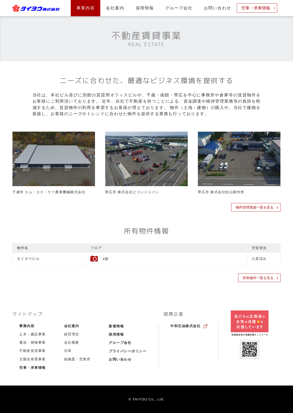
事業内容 (85, 8)
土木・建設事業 (32, 334)
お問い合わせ (217, 8)
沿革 (68, 351)
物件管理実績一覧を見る (257, 207)
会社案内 (115, 8)
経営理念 (71, 334)
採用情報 (145, 8)
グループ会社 (179, 8)
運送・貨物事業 (32, 342)
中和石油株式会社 (185, 326)
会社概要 (71, 342)
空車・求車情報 (255, 8)
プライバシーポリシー (127, 351)
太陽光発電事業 (32, 359)
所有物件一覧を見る (260, 278)
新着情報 (116, 326)
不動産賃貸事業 (32, 351)
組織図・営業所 (77, 359)
